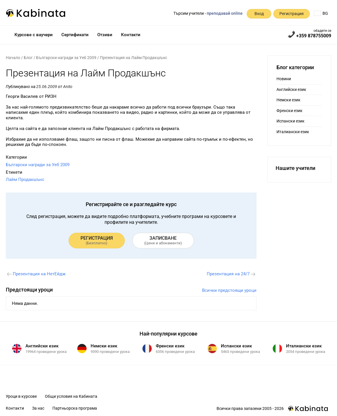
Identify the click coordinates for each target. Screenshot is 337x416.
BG (321, 13)
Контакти (130, 34)
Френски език (289, 110)
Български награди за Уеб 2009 (66, 57)
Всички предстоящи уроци (229, 290)
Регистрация (291, 13)
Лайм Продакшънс (25, 179)
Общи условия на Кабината (71, 396)
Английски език (291, 89)
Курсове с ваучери (33, 34)
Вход (259, 13)
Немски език (288, 100)
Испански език (290, 121)
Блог (28, 57)
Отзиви (104, 34)
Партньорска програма (74, 408)
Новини (283, 78)
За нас (38, 408)
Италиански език (292, 131)
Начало (13, 57)
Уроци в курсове (21, 396)
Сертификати (75, 34)
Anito (67, 86)
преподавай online (225, 13)
